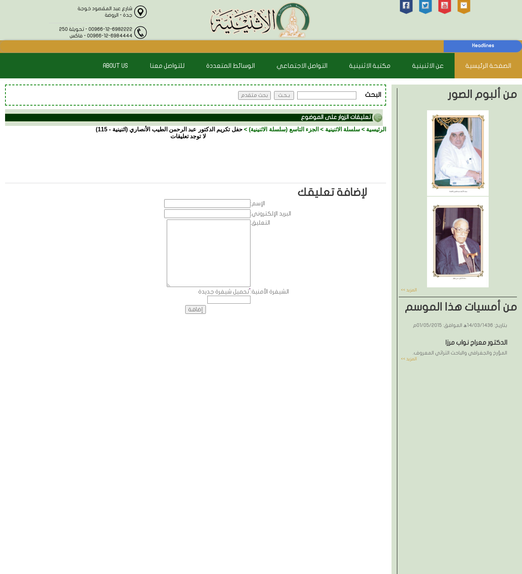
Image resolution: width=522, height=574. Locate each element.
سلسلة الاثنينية (342, 129)
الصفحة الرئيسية (488, 65)
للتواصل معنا (167, 65)
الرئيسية (376, 129)
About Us (115, 65)
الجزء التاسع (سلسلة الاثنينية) (284, 129)
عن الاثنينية (428, 65)
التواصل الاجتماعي (302, 65)
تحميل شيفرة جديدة (223, 292)
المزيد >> (409, 290)
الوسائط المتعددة (230, 65)
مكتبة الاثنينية (369, 65)
